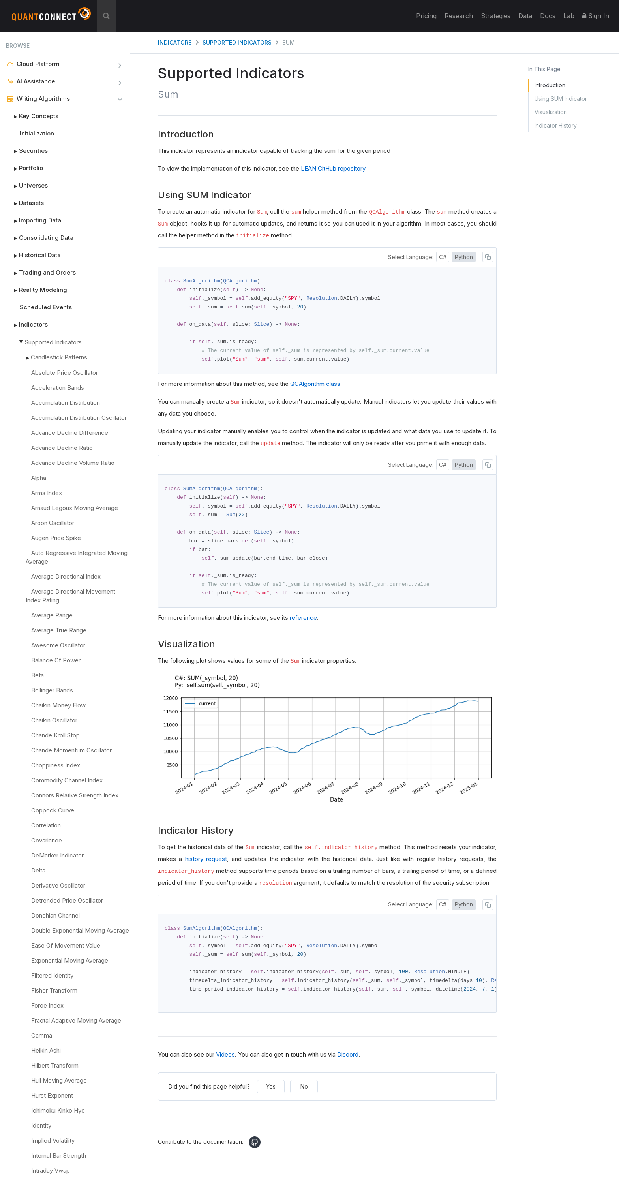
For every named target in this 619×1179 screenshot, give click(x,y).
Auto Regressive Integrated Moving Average (77, 557)
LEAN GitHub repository (333, 168)
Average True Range (58, 630)
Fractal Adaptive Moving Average (76, 1020)
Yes (271, 1093)
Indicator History (556, 125)
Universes (27, 186)
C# (442, 257)
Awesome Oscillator (58, 645)
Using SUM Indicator (561, 98)
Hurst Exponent (52, 1095)
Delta (38, 870)
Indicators (27, 325)
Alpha (38, 477)
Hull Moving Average (59, 1080)
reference (303, 622)
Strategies (495, 16)
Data (525, 16)
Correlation (46, 825)
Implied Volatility (53, 1140)
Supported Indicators (53, 342)
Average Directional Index (66, 576)
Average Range (52, 615)
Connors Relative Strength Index (74, 795)
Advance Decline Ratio (62, 447)
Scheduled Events (46, 307)
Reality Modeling (36, 290)
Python (464, 257)
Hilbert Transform (55, 1065)
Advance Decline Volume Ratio (72, 462)
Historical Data (33, 255)
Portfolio (24, 168)
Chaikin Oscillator (54, 720)
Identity (41, 1125)
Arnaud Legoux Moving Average (74, 507)
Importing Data (33, 220)
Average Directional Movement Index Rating (70, 596)
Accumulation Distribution (65, 402)
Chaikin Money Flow (58, 705)
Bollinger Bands (52, 690)
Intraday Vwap (50, 1170)
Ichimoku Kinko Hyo (58, 1110)
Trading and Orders (41, 272)
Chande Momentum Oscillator (71, 750)
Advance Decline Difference (69, 432)
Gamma (41, 1035)
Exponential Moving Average (69, 960)
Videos (225, 1061)
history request (206, 864)
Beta (37, 675)
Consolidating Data (39, 238)
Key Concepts (32, 116)
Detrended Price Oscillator (67, 900)
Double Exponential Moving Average (80, 930)
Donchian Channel (55, 915)
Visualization (551, 112)
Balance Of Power (56, 660)
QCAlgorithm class (315, 386)
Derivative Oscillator (58, 885)
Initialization (37, 133)
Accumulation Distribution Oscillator (79, 417)
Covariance (46, 840)
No (304, 1093)
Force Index (47, 1005)
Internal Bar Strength (58, 1155)
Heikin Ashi (46, 1050)
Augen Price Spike (56, 538)
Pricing (426, 16)
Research (459, 16)
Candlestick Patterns (59, 357)
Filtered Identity (52, 975)
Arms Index (46, 492)
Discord (347, 1061)
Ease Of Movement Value (65, 945)
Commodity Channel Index (67, 780)
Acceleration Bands (57, 387)
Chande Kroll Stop (55, 735)
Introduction (550, 85)
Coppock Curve (52, 810)
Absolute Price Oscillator (64, 372)
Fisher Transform (54, 990)
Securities (27, 151)
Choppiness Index (55, 765)
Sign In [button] (595, 16)
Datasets (25, 203)
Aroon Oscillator (52, 523)
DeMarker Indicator (57, 855)
